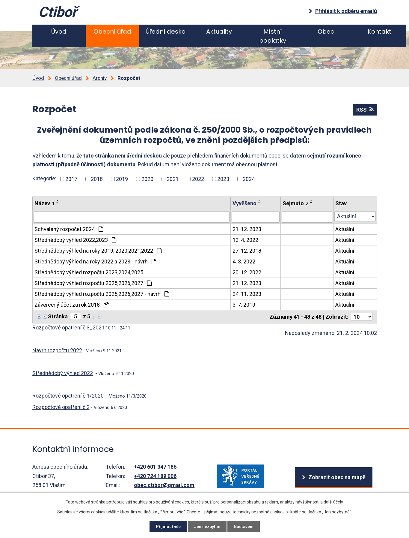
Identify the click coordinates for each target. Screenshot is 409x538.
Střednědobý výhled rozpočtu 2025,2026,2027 (93, 283)
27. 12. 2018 (247, 251)
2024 (249, 179)
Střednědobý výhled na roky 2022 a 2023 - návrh (95, 261)
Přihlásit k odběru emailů (346, 11)
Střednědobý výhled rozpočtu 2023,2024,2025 (88, 272)
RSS (365, 110)
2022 (198, 179)
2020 (147, 179)
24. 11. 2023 (247, 294)
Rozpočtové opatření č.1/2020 (68, 395)
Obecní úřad (112, 31)
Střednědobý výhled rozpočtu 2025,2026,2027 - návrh (101, 294)
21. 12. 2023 (247, 229)
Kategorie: (44, 178)
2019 (122, 179)
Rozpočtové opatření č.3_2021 (68, 327)
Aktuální (344, 229)
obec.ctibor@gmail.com (164, 485)
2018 (97, 179)
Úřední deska (166, 31)
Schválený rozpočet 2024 (68, 229)
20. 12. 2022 (247, 272)
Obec (326, 31)
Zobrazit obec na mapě (337, 477)
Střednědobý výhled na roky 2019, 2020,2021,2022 (98, 251)
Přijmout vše (168, 526)
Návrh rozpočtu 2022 (57, 350)
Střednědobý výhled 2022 (62, 373)
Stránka (58, 316)
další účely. (334, 502)
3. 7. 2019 (244, 305)
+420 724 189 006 (155, 476)
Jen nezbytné (207, 526)
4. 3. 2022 (244, 261)
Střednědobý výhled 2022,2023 (75, 240)
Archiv (100, 78)
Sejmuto (295, 203)
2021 (173, 179)
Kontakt (379, 31)
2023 (223, 179)
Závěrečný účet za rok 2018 (71, 305)
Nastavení (243, 526)
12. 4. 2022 (245, 240)
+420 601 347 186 (155, 467)
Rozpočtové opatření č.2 (61, 407)
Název (44, 203)
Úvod (59, 31)
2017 (71, 179)
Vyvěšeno (244, 203)
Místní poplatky (272, 36)
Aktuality (219, 31)
